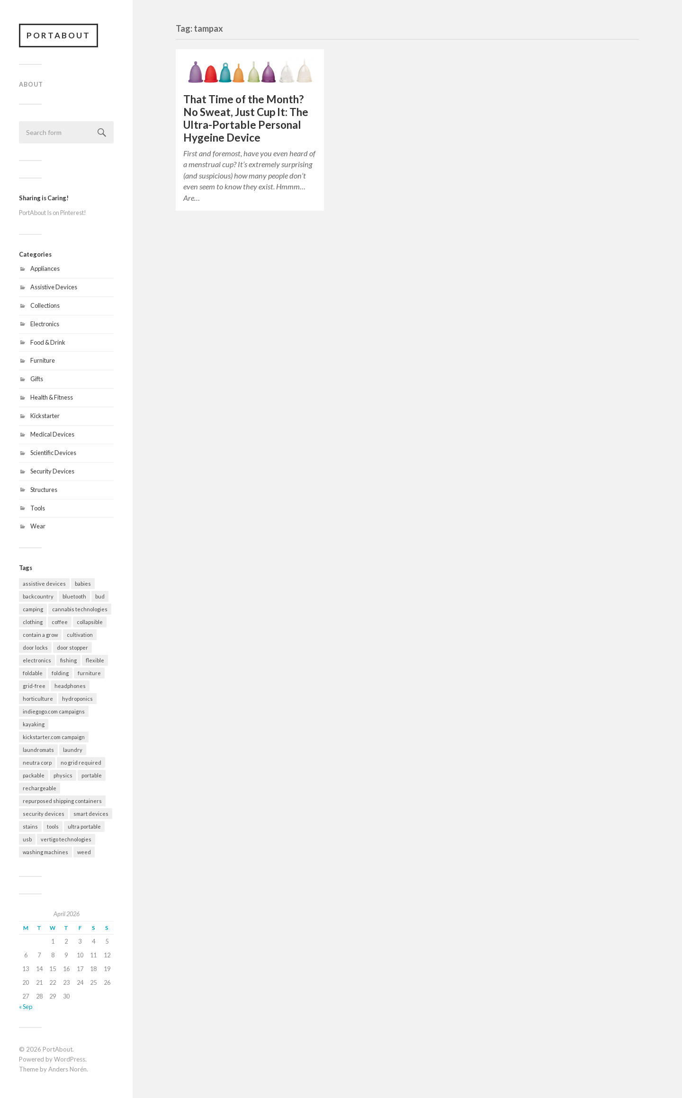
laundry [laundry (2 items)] (72, 750)
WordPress (69, 1059)
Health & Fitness (51, 397)
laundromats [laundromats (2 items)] (38, 750)
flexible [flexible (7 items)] (95, 660)
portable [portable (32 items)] (91, 775)
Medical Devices (52, 434)
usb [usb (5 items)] (27, 839)
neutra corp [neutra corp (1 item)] (37, 762)
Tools (37, 508)
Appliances (45, 268)
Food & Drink (47, 342)
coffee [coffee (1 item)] (60, 622)
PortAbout (58, 35)
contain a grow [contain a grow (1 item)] (40, 635)
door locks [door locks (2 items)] (35, 647)
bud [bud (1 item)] (100, 596)
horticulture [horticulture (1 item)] (38, 699)
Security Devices (52, 471)
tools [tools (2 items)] (53, 826)
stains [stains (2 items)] (30, 826)
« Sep (25, 1006)
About (31, 84)
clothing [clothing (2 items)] (33, 622)
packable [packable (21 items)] (34, 775)
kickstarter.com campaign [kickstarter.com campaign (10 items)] (54, 737)
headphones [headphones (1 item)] (70, 686)
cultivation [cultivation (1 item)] (80, 635)
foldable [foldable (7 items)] (33, 673)
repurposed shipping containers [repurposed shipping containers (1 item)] (62, 801)
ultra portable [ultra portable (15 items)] (84, 826)
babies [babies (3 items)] (83, 583)
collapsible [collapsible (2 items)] (90, 622)
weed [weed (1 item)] (84, 852)
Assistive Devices (53, 287)
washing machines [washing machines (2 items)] (45, 852)
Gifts (36, 379)
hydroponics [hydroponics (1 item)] (77, 699)
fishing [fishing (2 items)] (68, 660)
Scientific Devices (53, 452)
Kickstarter (45, 416)
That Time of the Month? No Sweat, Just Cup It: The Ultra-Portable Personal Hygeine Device (245, 118)
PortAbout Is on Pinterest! (52, 212)
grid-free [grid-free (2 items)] (34, 686)
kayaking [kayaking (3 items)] (34, 724)
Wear (37, 526)
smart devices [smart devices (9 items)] (90, 814)
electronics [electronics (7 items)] (37, 660)
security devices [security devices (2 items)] (43, 814)
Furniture (42, 360)
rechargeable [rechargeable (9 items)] (39, 788)
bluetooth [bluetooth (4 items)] (74, 596)
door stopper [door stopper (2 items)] (72, 647)
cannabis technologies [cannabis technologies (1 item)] (80, 609)
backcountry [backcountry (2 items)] (38, 596)
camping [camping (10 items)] (33, 609)
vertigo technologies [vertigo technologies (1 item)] (66, 839)
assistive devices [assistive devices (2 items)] (44, 583)
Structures (43, 489)
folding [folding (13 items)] (60, 673)
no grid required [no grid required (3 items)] (81, 762)
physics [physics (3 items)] (63, 775)
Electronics (44, 324)
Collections (45, 305)
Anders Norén (67, 1069)
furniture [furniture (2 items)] (89, 673)
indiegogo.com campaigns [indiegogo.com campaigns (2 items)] (54, 711)
